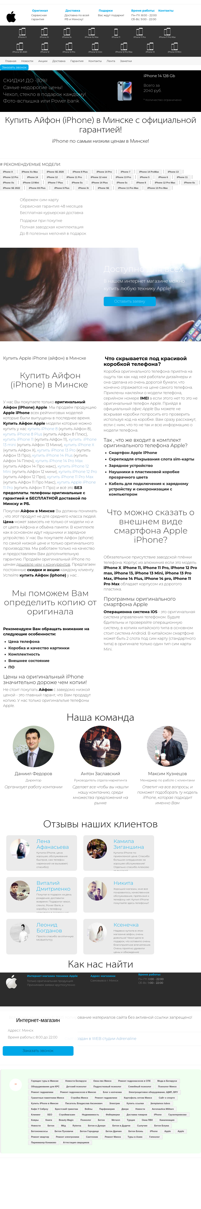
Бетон (101, 1120)
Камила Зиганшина (129, 844)
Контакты (95, 61)
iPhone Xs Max (30, 172)
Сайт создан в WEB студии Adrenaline (100, 1038)
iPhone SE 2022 (11, 188)
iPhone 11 (182, 177)
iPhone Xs (8, 182)
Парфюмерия (107, 1109)
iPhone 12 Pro (10, 177)
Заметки (126, 61)
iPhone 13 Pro (123, 177)
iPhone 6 (163, 177)
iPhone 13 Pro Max (157, 188)
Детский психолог (76, 1086)
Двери (125, 1109)
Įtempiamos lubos (160, 1103)
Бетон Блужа (161, 1125)
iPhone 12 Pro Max (165, 182)
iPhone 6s (189, 182)
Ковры (35, 1120)
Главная (10, 61)
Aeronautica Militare (163, 1109)
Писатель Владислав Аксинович (83, 1103)
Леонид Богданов (49, 928)
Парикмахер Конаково (43, 1142)
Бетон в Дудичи (121, 1125)
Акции (42, 61)
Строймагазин (67, 1114)
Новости (27, 61)
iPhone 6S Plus (37, 188)
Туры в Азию (135, 1137)
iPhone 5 (145, 177)
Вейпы (88, 1109)
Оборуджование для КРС (45, 1086)
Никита (123, 883)
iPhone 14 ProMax (149, 172)
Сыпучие (142, 1125)
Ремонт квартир (40, 1137)
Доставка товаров (137, 1114)
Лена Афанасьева (52, 844)
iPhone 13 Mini (31, 182)
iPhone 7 (125, 172)
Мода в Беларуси (167, 1081)
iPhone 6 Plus (61, 188)
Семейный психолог (139, 1086)
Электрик (114, 1103)
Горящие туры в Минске (45, 1081)
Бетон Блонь (136, 1131)
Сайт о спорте (167, 1097)
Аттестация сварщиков (76, 1142)
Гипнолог (154, 1137)
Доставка (58, 61)
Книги (48, 1120)
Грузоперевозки (178, 1114)
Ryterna (77, 1125)
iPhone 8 (141, 182)
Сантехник (92, 1137)
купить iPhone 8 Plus (22, 434)
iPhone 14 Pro (104, 172)
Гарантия (77, 61)
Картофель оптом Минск (138, 1097)
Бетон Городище (89, 1131)
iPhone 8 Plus (80, 172)
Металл (116, 1120)
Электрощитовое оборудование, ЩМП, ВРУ (153, 1092)
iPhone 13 (173, 172)
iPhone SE (103, 188)
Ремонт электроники (67, 1137)
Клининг (35, 1114)
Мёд (63, 1125)
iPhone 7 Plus (55, 182)
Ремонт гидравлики (42, 1092)
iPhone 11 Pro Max (128, 188)
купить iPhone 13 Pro (56, 450)
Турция (131, 1120)
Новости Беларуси (76, 1081)
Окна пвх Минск (102, 1081)
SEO (49, 1114)
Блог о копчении (112, 1092)
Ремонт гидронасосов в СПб (134, 1081)
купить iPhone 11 (18, 439)
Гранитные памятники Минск (47, 1097)
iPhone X (8, 172)
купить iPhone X (79, 445)
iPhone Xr (83, 188)
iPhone (158, 1114)
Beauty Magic (66, 1120)
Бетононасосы (39, 1131)
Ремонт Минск (113, 1137)
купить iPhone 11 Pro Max (70, 477)
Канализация (167, 1120)
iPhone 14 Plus (99, 182)
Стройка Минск (79, 1097)
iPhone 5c (122, 182)
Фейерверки (113, 1114)
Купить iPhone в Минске (44, 1103)
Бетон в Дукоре (96, 1125)
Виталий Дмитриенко (53, 886)
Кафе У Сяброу (39, 1109)
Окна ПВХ (147, 1120)
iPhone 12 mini (99, 177)
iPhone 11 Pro (74, 177)
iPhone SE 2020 (55, 172)
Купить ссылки (135, 1103)
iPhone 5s (77, 182)
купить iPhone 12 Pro (78, 471)
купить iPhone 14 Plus (52, 455)
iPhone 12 (52, 177)
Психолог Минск (167, 1086)
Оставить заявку (129, 301)
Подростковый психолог (107, 1086)
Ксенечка (126, 925)
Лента (111, 61)
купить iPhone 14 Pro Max (59, 461)
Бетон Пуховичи (64, 1131)
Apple (167, 1131)
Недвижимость (90, 1114)
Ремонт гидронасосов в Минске (78, 1092)
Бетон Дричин (114, 1131)
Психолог (85, 1120)
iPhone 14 (32, 177)
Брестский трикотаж (66, 1109)
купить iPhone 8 (42, 429)
